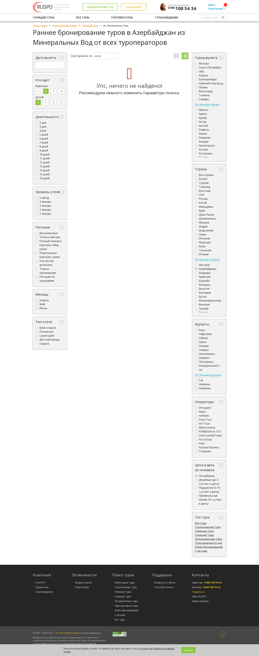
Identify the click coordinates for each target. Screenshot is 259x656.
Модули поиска (83, 582)
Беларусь (203, 285)
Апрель (42, 300)
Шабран (202, 358)
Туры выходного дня (208, 543)
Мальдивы (204, 206)
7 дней (42, 142)
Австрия (202, 265)
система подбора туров (66, 633)
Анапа (201, 133)
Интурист (203, 408)
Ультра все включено (45, 263)
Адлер (201, 118)
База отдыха (46, 327)
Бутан (200, 296)
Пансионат (45, 331)
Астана (201, 149)
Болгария (203, 292)
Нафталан (203, 334)
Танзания (203, 250)
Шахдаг (202, 346)
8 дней (42, 146)
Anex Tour (203, 419)
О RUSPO (40, 582)
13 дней (43, 166)
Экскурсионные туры (208, 539)
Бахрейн (202, 281)
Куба (200, 210)
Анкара (201, 141)
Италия (201, 254)
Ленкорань (204, 362)
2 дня (41, 122)
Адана (201, 114)
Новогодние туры (124, 582)
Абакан (201, 110)
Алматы (202, 129)
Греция (201, 308)
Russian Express (207, 447)
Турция (201, 183)
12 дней (43, 162)
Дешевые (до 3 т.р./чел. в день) (207, 482)
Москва (202, 63)
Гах (199, 380)
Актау (200, 121)
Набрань (202, 384)
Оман (200, 234)
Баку (200, 330)
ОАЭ (199, 195)
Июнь (41, 308)
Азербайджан (205, 269)
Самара (202, 99)
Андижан (203, 137)
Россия (201, 199)
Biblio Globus (205, 427)
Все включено (47, 233)
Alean (200, 411)
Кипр (200, 246)
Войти (211, 4)
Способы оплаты (163, 587)
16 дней (43, 178)
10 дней (43, 154)
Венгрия (202, 304)
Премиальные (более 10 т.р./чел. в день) (208, 499)
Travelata (203, 451)
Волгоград (204, 91)
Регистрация (215, 8)
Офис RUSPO (199, 596)
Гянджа (201, 350)
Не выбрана (204, 476)
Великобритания (208, 300)
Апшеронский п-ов (207, 367)
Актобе (201, 125)
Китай (201, 203)
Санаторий (45, 335)
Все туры (82, 17)
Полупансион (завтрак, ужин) (48, 255)
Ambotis (202, 415)
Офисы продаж (200, 601)
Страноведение (166, 17)
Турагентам (41, 587)
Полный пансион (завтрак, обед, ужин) (48, 245)
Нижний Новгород (209, 83)
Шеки (200, 342)
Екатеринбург (206, 79)
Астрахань (203, 153)
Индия (201, 226)
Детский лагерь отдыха (48, 341)
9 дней (42, 150)
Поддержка (198, 591)
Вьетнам (202, 191)
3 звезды (43, 205)
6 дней (42, 138)
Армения (202, 277)
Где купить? (133, 7)
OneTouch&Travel (208, 435)
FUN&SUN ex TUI (208, 431)
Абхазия (202, 222)
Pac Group (203, 439)
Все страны (204, 175)
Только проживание (46, 271)
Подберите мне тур (100, 7)
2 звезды (43, 209)
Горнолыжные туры (208, 527)
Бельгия (202, 288)
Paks (200, 443)
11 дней (43, 158)
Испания (202, 238)
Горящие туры (44, 17)
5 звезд (42, 198)
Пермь (201, 87)
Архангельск (205, 145)
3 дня (41, 126)
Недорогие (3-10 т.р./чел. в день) (207, 489)
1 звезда (43, 213)
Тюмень (202, 95)
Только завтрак (48, 237)
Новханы (203, 388)
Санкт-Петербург (208, 67)
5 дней (42, 134)
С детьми (201, 551)
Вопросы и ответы (164, 582)
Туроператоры (122, 17)
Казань (201, 75)
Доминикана (205, 218)
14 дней (43, 170)
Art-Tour (202, 423)
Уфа (199, 71)
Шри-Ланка (204, 214)
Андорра (202, 273)
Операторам (82, 587)
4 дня (41, 130)
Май (40, 304)
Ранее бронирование (209, 547)
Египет (201, 179)
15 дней (43, 174)
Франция (203, 242)
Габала (201, 338)
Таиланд (202, 187)
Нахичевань (205, 354)
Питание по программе (45, 279)
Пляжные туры (204, 531)
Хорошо (188, 650)
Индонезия (204, 230)
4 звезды (43, 202)
